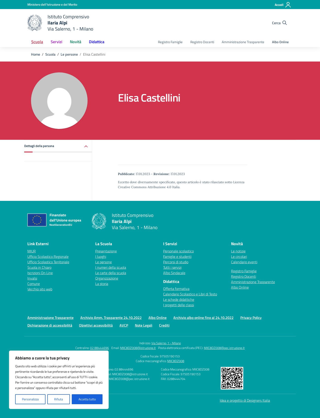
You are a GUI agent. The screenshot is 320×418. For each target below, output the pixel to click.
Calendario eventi (244, 262)
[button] (58, 146)
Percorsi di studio (175, 262)
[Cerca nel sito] (279, 23)
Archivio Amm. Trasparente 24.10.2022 (111, 317)
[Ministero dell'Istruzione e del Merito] (52, 4)
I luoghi (100, 256)
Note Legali (143, 325)
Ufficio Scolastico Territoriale (48, 262)
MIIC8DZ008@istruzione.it (138, 347)
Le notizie (238, 251)
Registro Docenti (202, 42)
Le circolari (239, 256)
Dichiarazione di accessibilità (49, 325)
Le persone (103, 262)
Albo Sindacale (174, 273)
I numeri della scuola (110, 267)
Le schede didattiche (178, 299)
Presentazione (106, 251)
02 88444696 (99, 347)
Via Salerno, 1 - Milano (166, 343)
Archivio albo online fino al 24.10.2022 (203, 317)
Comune (33, 283)
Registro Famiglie (170, 42)
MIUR (31, 251)
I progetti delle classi (178, 305)
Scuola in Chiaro (39, 267)
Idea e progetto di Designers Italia (245, 400)
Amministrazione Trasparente (243, 42)
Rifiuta (58, 399)
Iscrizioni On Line (40, 273)
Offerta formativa (176, 288)
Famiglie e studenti (177, 256)
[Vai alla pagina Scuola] (50, 54)
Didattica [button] (96, 42)
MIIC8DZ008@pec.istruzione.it (224, 347)
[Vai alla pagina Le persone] (69, 54)
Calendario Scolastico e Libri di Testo (190, 294)
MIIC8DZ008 (175, 361)
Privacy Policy (251, 317)
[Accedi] (283, 5)
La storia (101, 283)
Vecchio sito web (39, 289)
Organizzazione (106, 278)
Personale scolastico (178, 251)
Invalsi (32, 278)
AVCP (123, 325)
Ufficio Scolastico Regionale (48, 256)
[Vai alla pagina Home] (35, 54)
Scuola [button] (37, 42)
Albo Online (280, 42)
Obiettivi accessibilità (96, 325)
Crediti (164, 325)
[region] (59, 380)
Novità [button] (75, 42)
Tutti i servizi (172, 267)
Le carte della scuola (110, 273)
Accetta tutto (87, 399)
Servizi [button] (56, 42)
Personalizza (30, 399)
